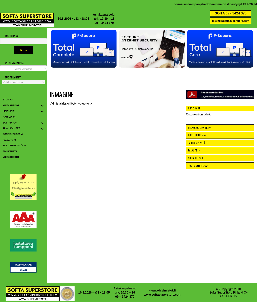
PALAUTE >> (194, 150)
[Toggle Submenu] (42, 105)
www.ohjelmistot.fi (162, 290)
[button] (84, 49)
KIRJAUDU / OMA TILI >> (199, 128)
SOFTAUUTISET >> (197, 158)
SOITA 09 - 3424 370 (231, 13)
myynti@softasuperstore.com (230, 20)
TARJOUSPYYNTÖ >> (198, 143)
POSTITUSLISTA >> (197, 135)
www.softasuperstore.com (162, 294)
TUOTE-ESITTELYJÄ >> (198, 165)
